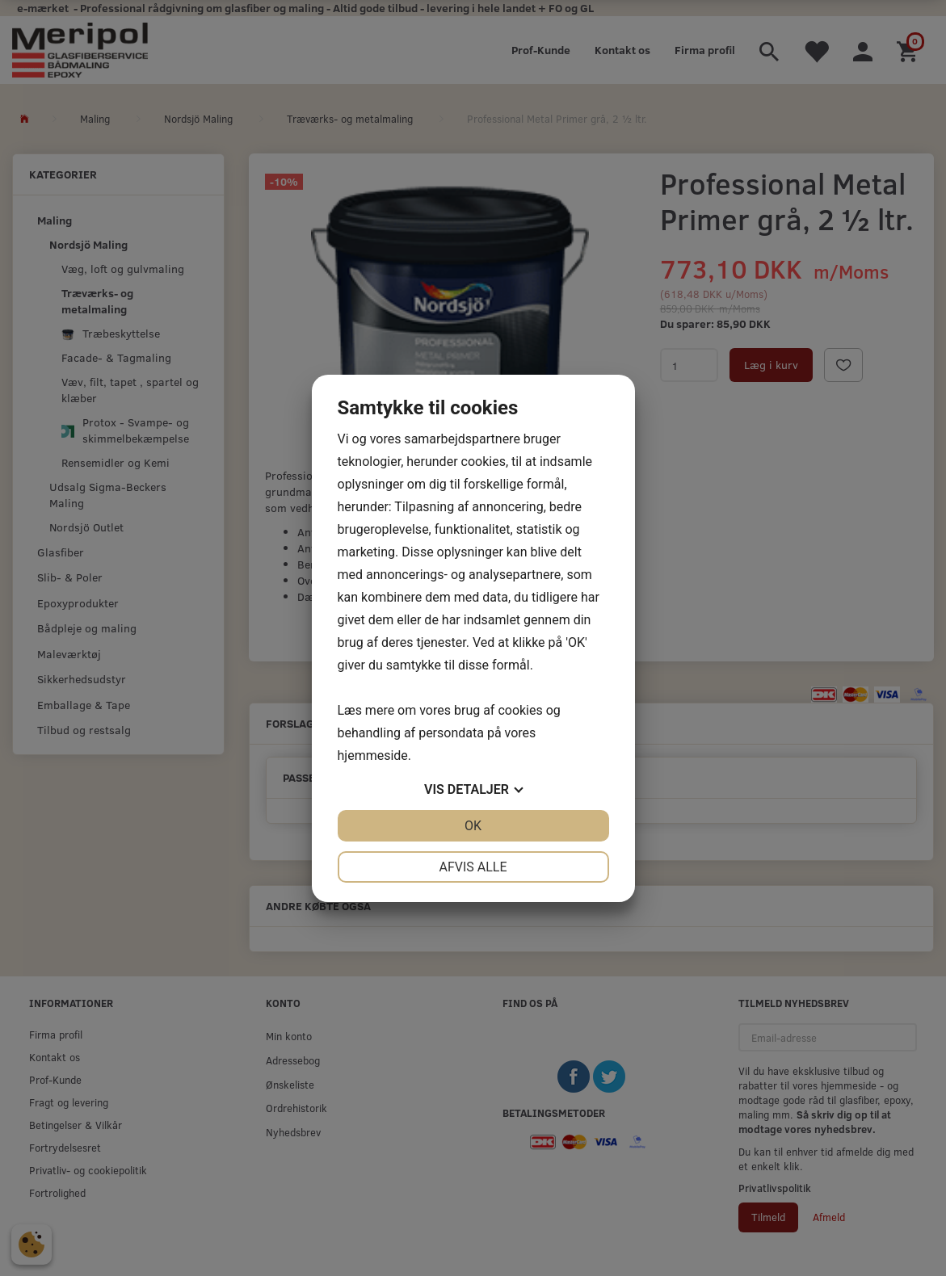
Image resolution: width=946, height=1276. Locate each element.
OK (473, 825)
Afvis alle (473, 867)
